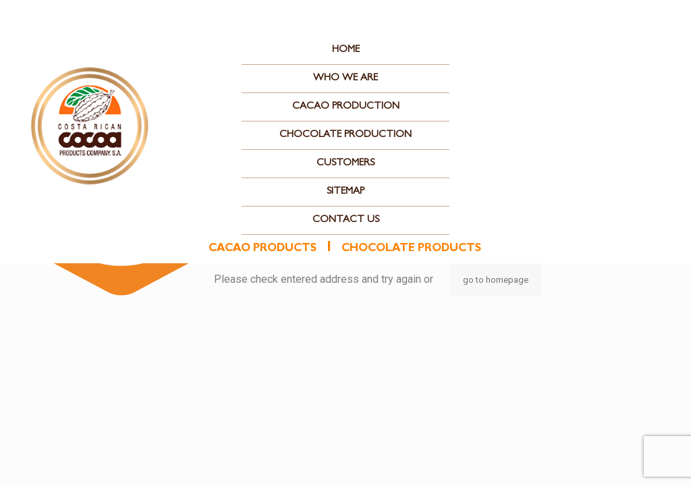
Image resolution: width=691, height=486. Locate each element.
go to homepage (495, 280)
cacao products (262, 249)
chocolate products (411, 249)
